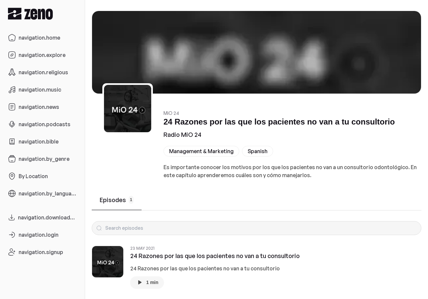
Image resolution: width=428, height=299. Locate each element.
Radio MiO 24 (182, 134)
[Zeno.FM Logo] (42, 13)
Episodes (117, 200)
